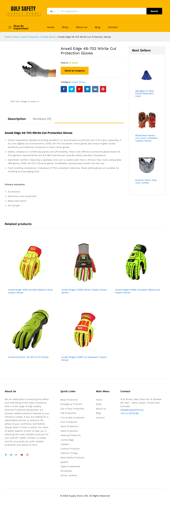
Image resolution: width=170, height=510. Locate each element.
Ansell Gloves (78, 82)
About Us (81, 27)
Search (154, 11)
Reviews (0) (42, 118)
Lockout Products (70, 448)
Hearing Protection (71, 435)
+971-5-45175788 (129, 413)
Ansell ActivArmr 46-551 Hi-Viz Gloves (28, 357)
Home (50, 27)
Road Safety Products (72, 457)
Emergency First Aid (71, 404)
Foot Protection (69, 422)
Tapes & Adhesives (70, 466)
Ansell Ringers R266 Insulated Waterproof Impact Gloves (137, 291)
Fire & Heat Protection (73, 417)
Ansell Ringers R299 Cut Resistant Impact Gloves (84, 358)
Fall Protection (68, 413)
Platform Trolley (69, 453)
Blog (97, 27)
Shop (65, 27)
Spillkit (64, 462)
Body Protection (69, 399)
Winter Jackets (69, 475)
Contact (113, 27)
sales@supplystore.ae (131, 409)
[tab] (17, 120)
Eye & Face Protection (72, 408)
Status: (64, 62)
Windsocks (66, 471)
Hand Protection (69, 426)
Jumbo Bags (67, 440)
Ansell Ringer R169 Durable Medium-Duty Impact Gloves (30, 291)
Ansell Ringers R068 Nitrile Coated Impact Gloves (84, 291)
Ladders (65, 444)
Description (17, 118)
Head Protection (69, 431)
